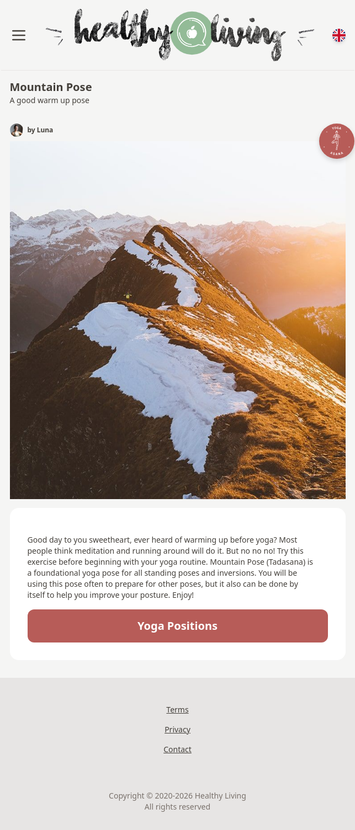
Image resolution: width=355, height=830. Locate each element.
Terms (177, 709)
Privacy (177, 729)
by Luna (41, 130)
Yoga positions (177, 625)
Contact (177, 749)
